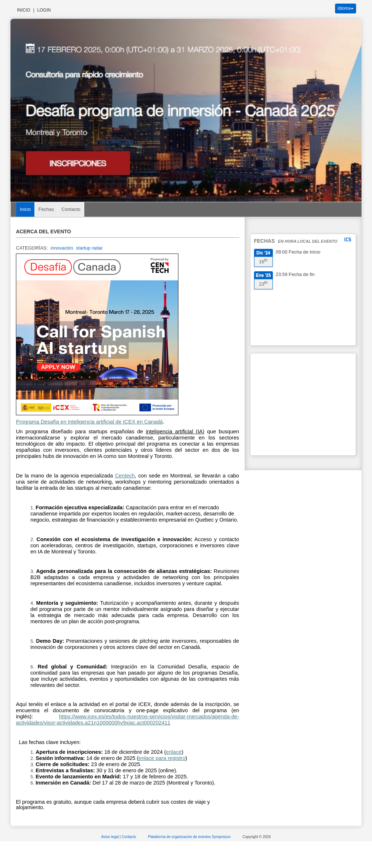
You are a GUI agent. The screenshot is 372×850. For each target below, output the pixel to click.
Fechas (46, 209)
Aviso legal (110, 837)
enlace (146, 758)
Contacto (71, 209)
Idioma (346, 8)
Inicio (23, 10)
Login (44, 10)
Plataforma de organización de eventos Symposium (190, 837)
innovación (62, 248)
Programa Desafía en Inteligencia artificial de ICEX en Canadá (89, 422)
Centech (125, 476)
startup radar (89, 248)
